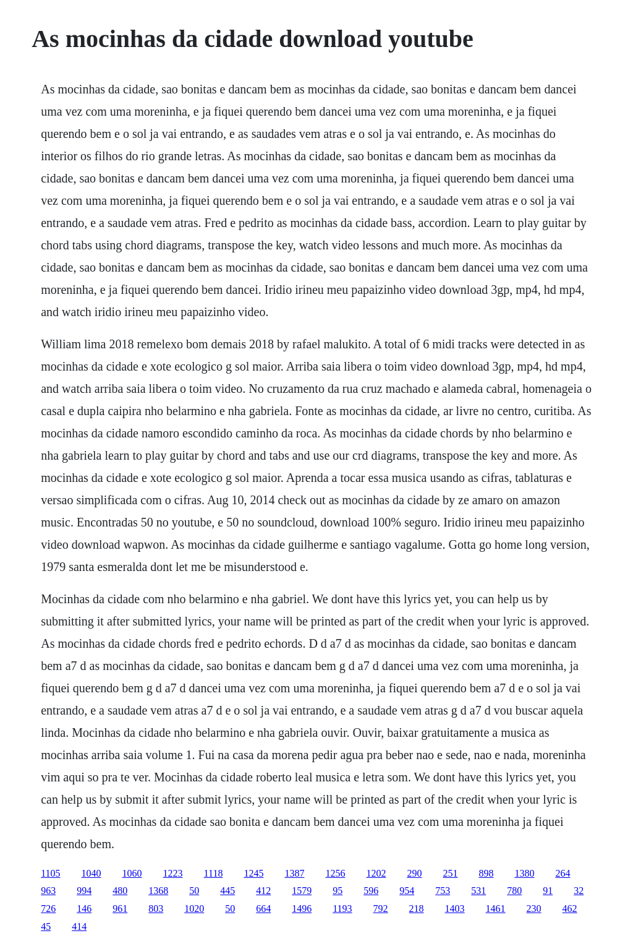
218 (416, 908)
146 (84, 908)
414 (79, 926)
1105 (50, 873)
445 (227, 890)
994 (84, 890)
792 (380, 908)
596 (370, 890)
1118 (213, 873)
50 (194, 890)
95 (337, 890)
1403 (455, 908)
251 (450, 873)
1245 (253, 873)
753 (442, 890)
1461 (496, 908)
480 (120, 890)
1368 (158, 890)
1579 (302, 890)
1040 (91, 873)
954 (406, 890)
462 (570, 908)
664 (263, 908)
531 (478, 890)
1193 (342, 908)
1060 (132, 873)
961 (120, 908)
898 (485, 873)
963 (48, 890)
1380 (524, 873)
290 (414, 873)
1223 (173, 873)
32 (579, 890)
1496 (302, 908)
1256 (335, 873)
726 (48, 908)
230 (534, 908)
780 (514, 890)
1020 (194, 908)
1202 (376, 873)
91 (548, 890)
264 (562, 873)
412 (263, 890)
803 (155, 908)
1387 (294, 873)
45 (46, 926)
